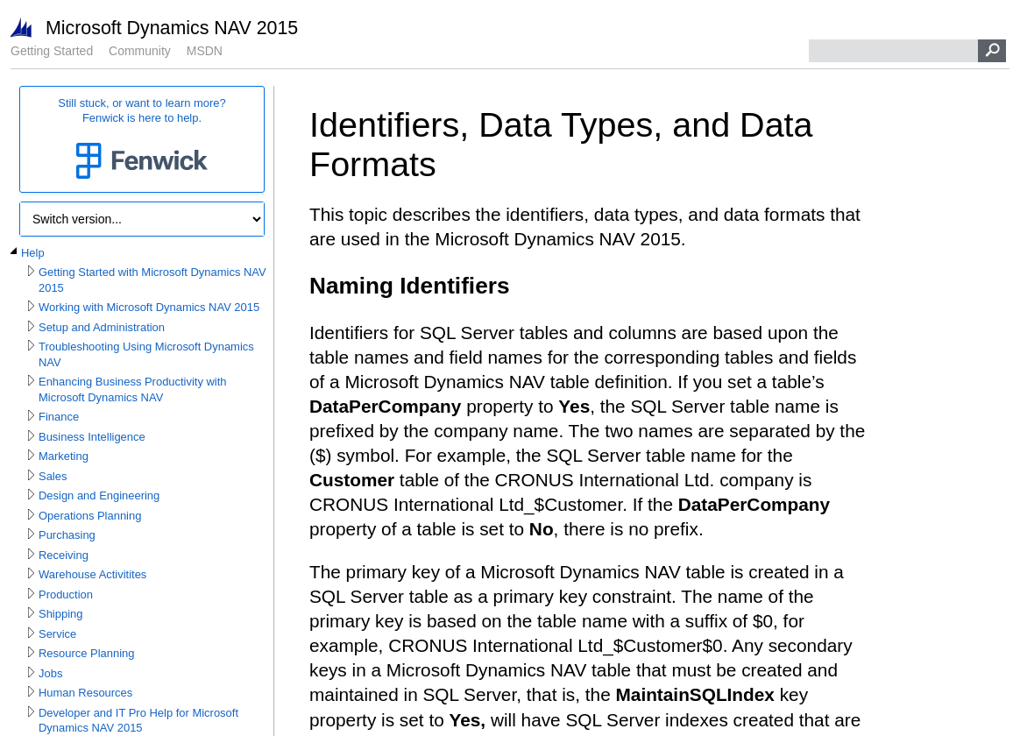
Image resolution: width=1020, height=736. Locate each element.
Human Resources (85, 692)
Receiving (64, 555)
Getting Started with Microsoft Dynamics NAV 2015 (152, 279)
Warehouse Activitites (92, 574)
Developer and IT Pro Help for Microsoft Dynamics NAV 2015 (138, 720)
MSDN (205, 51)
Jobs (50, 673)
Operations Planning (90, 515)
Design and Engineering (99, 495)
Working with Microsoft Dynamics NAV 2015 (149, 307)
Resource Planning (86, 653)
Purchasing (67, 534)
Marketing (64, 456)
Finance (59, 416)
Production (66, 594)
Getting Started (52, 51)
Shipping (60, 613)
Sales (53, 476)
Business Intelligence (92, 436)
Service (57, 633)
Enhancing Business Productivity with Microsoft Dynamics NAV (133, 389)
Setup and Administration (102, 327)
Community (140, 51)
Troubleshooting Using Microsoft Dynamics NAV (146, 354)
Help (33, 252)
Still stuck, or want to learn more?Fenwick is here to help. (142, 139)
